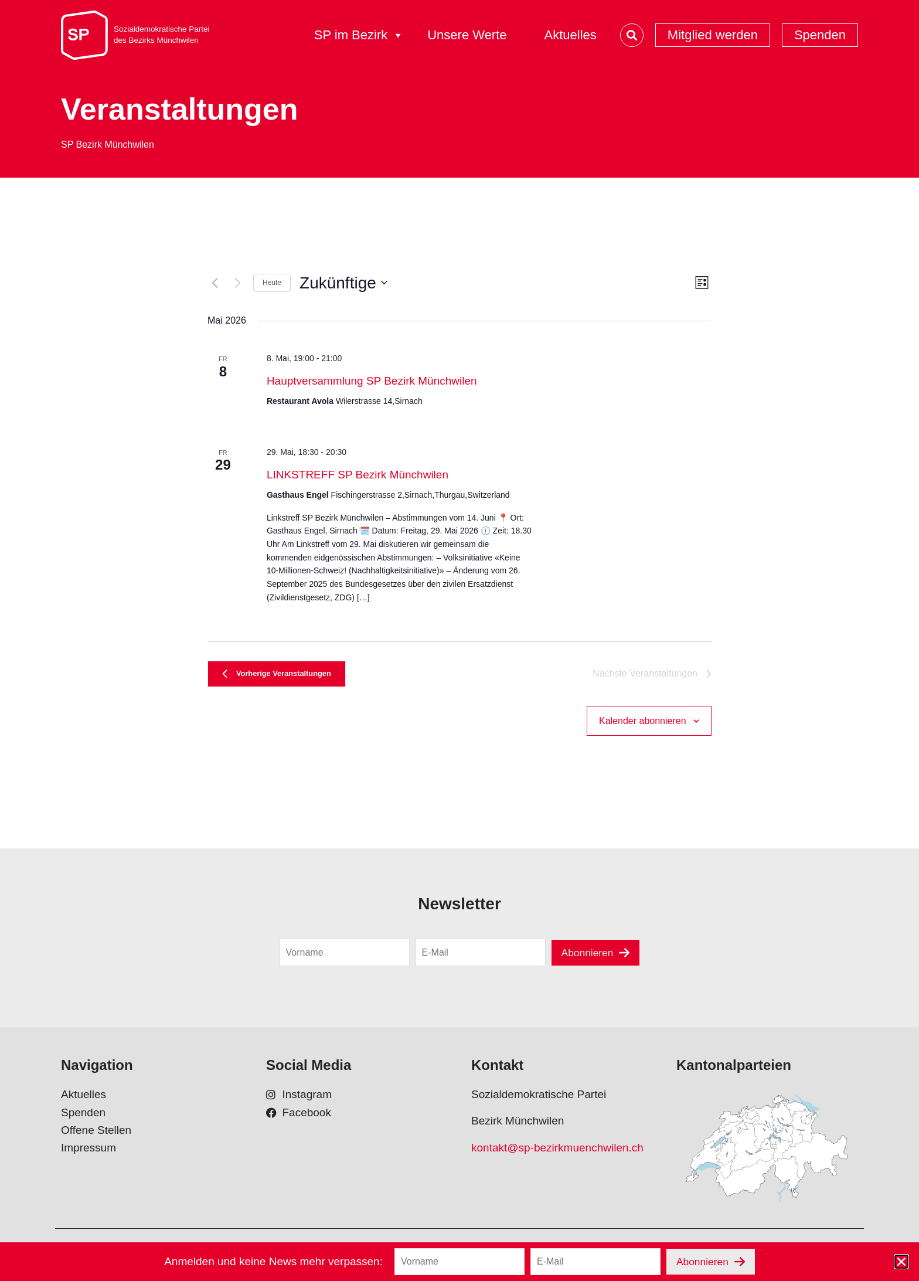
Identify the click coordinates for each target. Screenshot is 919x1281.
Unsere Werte (466, 35)
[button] (901, 1262)
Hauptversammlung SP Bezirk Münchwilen (372, 381)
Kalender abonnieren (642, 725)
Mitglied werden (713, 35)
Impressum (88, 1154)
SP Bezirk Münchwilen (107, 144)
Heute (272, 282)
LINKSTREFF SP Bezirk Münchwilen (357, 474)
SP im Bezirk (359, 35)
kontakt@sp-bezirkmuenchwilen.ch (557, 1154)
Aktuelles (570, 35)
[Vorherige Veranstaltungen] (214, 283)
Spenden (820, 35)
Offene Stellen (96, 1136)
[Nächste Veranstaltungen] (237, 283)
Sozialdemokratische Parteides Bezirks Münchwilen (162, 35)
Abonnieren (587, 958)
